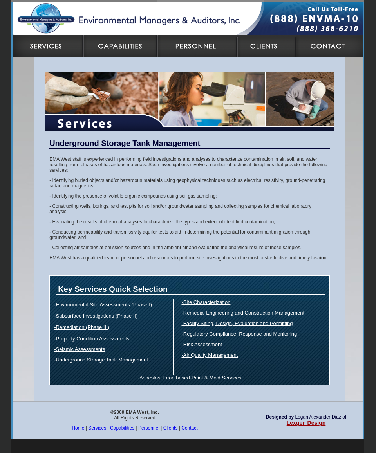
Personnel (148, 428)
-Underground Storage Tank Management (101, 360)
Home (78, 428)
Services (97, 428)
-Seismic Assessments (79, 349)
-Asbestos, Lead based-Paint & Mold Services (189, 378)
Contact (189, 428)
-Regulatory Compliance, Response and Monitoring (239, 334)
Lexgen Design (306, 423)
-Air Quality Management (209, 355)
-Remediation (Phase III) (81, 327)
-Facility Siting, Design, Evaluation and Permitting (237, 323)
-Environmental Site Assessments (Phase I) (103, 304)
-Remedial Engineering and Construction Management (242, 313)
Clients (170, 428)
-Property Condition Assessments (91, 339)
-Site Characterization (205, 302)
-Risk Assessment (201, 344)
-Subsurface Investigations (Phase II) (95, 316)
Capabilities (122, 428)
